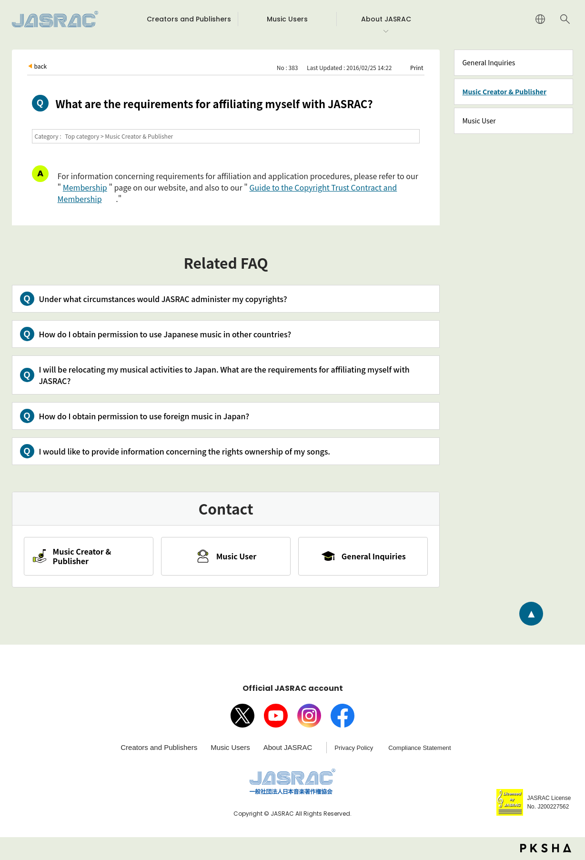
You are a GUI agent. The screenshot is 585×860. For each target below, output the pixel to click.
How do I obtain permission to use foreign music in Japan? (144, 416)
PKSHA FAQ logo (545, 849)
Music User (478, 120)
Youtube (276, 717)
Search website (565, 19)
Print (416, 67)
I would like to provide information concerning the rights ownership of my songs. (185, 451)
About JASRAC (288, 749)
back (40, 66)
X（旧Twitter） (242, 717)
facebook (342, 717)
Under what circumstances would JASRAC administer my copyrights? (163, 298)
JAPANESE (540, 19)
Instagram (309, 717)
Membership (85, 187)
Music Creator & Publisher (504, 91)
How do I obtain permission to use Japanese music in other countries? (165, 334)
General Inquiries (488, 62)
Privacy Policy (353, 749)
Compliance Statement (419, 749)
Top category (82, 136)
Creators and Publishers (159, 749)
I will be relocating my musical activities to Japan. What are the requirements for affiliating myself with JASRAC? (224, 375)
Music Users (230, 749)
